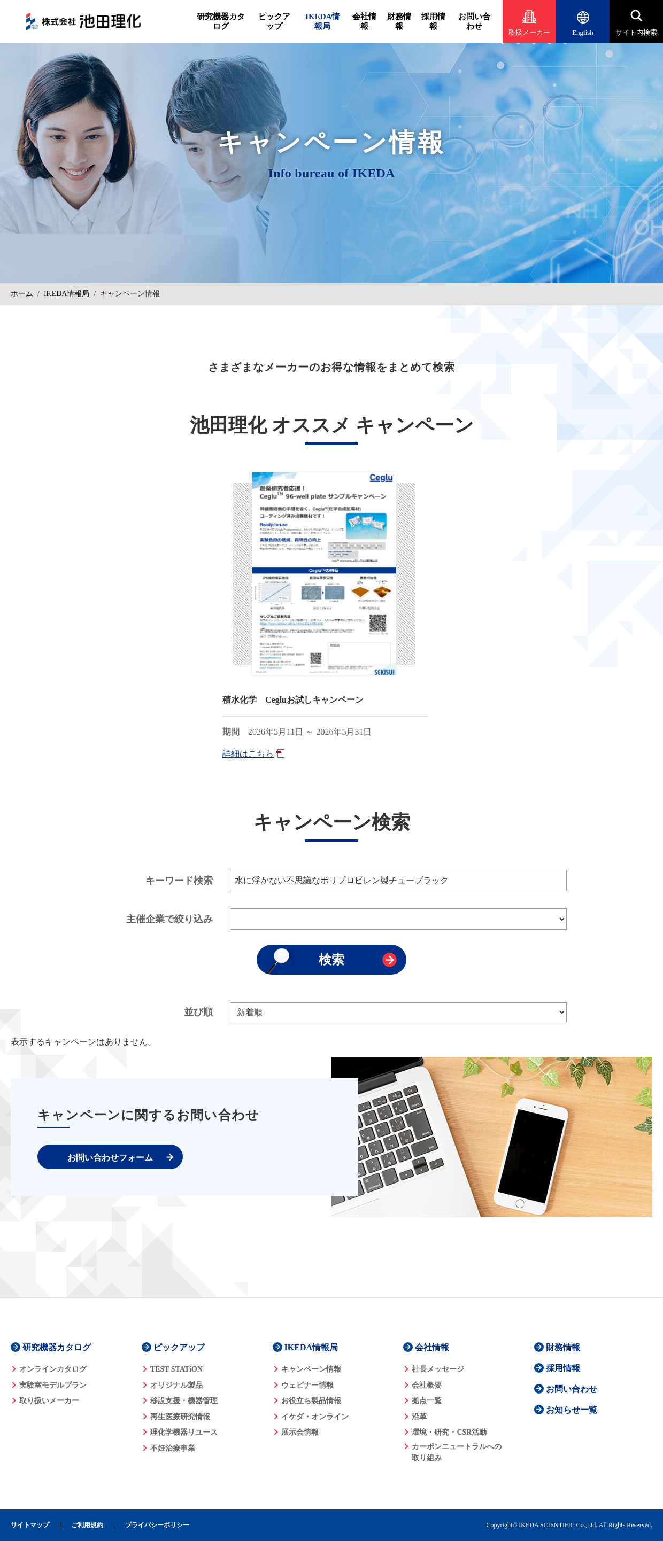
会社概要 (427, 1385)
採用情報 (433, 21)
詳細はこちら (248, 753)
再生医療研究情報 (180, 1417)
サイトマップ (30, 1525)
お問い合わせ (474, 21)
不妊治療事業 (172, 1448)
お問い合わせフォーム (110, 1157)
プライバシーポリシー (157, 1525)
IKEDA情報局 (322, 21)
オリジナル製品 (176, 1385)
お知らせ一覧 (571, 1409)
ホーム (22, 294)
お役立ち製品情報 (311, 1401)
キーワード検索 (179, 880)
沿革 (419, 1417)
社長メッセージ (438, 1369)
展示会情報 (300, 1432)
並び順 (198, 1012)
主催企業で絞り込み (169, 919)
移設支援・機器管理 (184, 1401)
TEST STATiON (176, 1369)
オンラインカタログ (53, 1369)
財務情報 (399, 21)
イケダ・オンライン (315, 1417)
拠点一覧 (427, 1401)
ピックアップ (274, 21)
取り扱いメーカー (49, 1401)
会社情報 (364, 21)
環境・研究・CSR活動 (449, 1432)
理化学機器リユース (184, 1432)
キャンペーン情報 (311, 1369)
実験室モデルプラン (53, 1385)
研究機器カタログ (221, 21)
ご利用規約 (87, 1525)
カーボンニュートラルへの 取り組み (457, 1452)
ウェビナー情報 (307, 1385)
